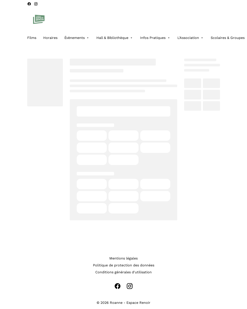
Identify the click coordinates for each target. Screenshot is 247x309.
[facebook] (29, 4)
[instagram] (36, 4)
